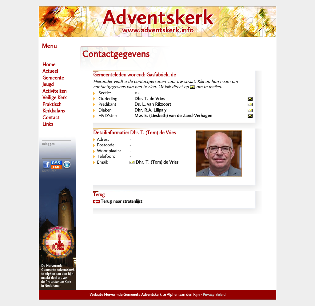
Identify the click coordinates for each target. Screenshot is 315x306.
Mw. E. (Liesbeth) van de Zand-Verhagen (173, 116)
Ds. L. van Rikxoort (152, 104)
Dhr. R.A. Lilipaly (150, 110)
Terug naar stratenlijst (121, 201)
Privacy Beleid (214, 295)
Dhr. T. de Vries (149, 99)
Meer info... (50, 171)
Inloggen (48, 144)
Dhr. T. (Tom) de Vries (154, 162)
